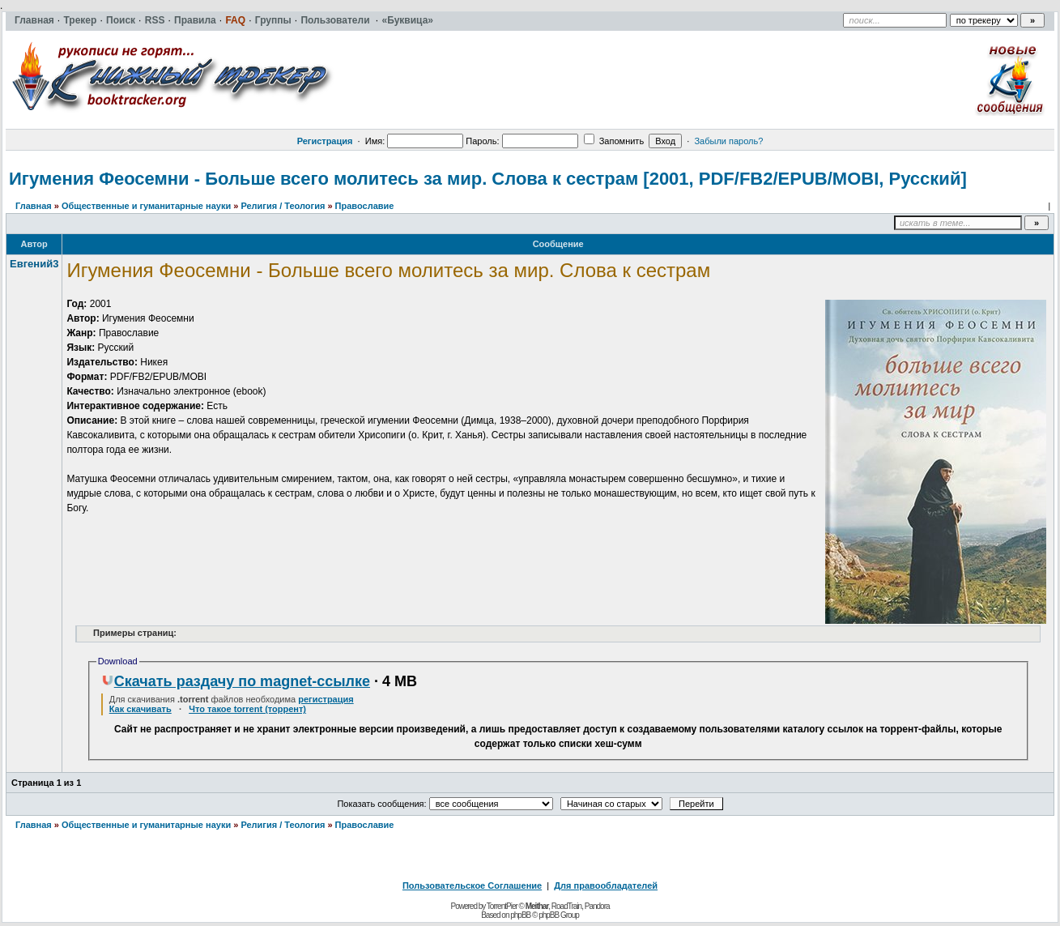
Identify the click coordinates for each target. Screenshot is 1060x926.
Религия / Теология (283, 206)
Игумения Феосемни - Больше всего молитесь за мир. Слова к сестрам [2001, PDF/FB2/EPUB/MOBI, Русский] (488, 179)
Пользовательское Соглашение (472, 885)
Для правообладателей (606, 885)
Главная (33, 206)
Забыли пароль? (728, 141)
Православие (364, 206)
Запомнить (614, 141)
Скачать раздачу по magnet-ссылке (235, 681)
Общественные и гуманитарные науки (146, 206)
